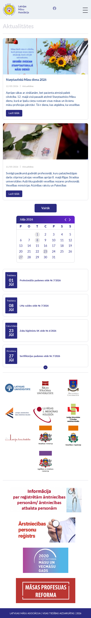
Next (45, 367)
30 (45, 257)
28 (29, 257)
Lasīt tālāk (14, 113)
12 (70, 240)
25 (62, 251)
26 (70, 251)
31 (53, 257)
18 (62, 245)
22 (37, 251)
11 (62, 240)
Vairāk (45, 208)
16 (45, 245)
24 (53, 251)
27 (20, 257)
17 (53, 245)
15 (37, 245)
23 (45, 251)
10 (53, 240)
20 (20, 251)
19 (70, 245)
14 (29, 245)
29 (37, 257)
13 (20, 245)
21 (29, 251)
